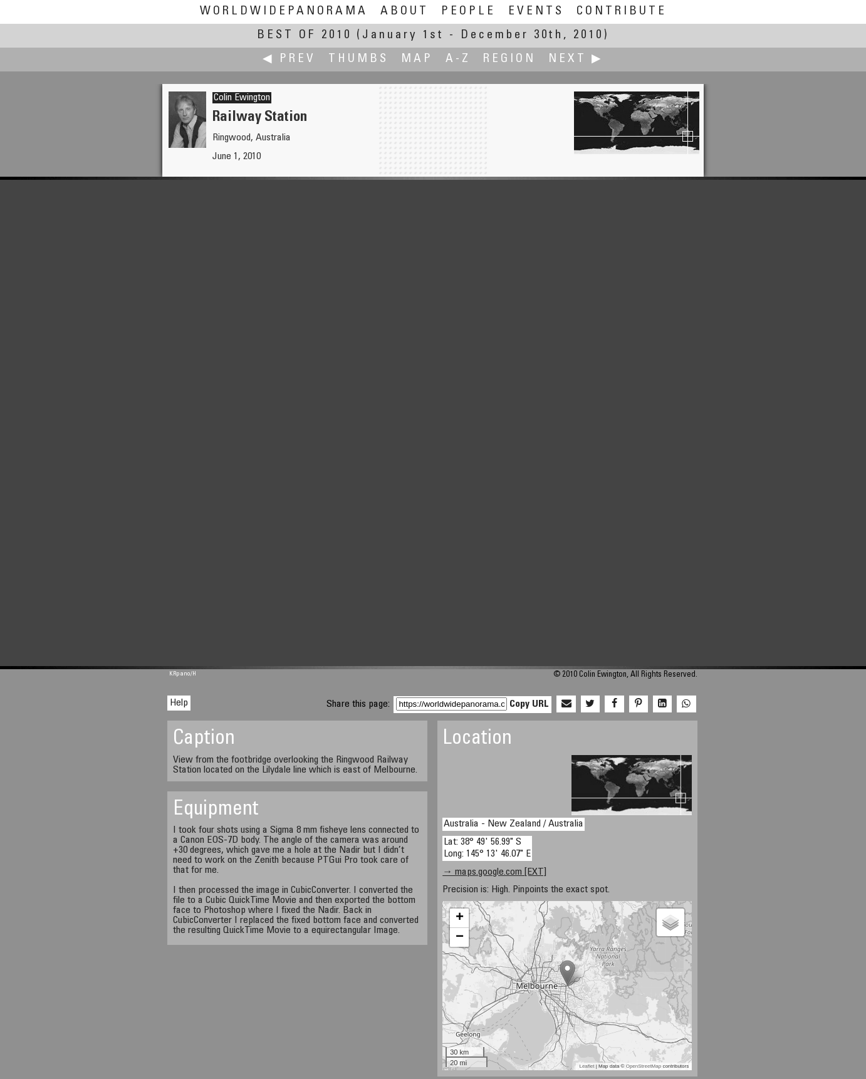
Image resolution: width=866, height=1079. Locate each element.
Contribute (621, 12)
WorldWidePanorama (284, 12)
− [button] (460, 937)
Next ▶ (575, 59)
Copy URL (529, 704)
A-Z (458, 59)
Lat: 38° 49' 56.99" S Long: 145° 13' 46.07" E (487, 848)
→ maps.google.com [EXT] (494, 872)
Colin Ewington (242, 98)
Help (179, 703)
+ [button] (460, 918)
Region (509, 59)
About (404, 12)
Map (417, 59)
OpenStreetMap (643, 1066)
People (468, 12)
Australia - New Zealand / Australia (513, 824)
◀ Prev (289, 59)
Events (536, 12)
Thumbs (358, 59)
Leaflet (586, 1066)
